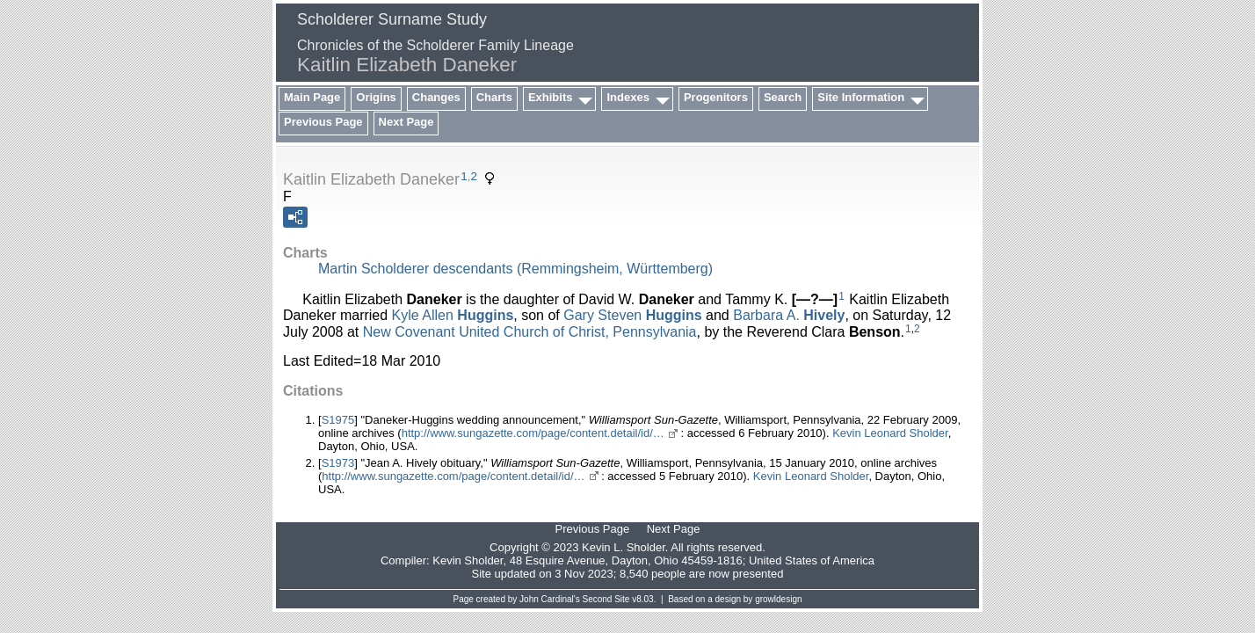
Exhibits (550, 97)
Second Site (606, 599)
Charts (494, 97)
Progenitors (716, 97)
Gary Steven (632, 315)
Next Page (406, 121)
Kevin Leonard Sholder (890, 433)
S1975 (338, 419)
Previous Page (323, 121)
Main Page (312, 97)
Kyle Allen (453, 315)
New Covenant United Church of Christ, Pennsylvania (530, 331)
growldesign (778, 599)
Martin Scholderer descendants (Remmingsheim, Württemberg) (515, 268)
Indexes (627, 97)
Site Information (860, 97)
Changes (436, 97)
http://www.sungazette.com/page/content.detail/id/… (533, 433)
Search (783, 97)
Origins (376, 97)
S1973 (338, 462)
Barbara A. (789, 315)
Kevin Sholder (467, 560)
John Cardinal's (549, 599)
